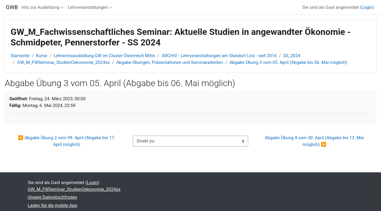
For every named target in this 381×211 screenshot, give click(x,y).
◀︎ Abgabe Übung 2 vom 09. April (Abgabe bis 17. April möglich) (67, 141)
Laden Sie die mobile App (52, 205)
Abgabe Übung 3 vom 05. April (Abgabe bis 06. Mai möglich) (288, 62)
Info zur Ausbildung (40, 7)
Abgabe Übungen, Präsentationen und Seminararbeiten (169, 62)
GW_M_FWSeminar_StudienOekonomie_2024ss (63, 62)
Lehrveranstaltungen (88, 7)
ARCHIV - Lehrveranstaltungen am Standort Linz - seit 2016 (219, 55)
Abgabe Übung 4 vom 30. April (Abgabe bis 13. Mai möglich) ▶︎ (315, 141)
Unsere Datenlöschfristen (52, 197)
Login (367, 7)
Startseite (20, 55)
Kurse (41, 55)
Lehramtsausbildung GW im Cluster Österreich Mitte (104, 55)
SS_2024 (291, 55)
